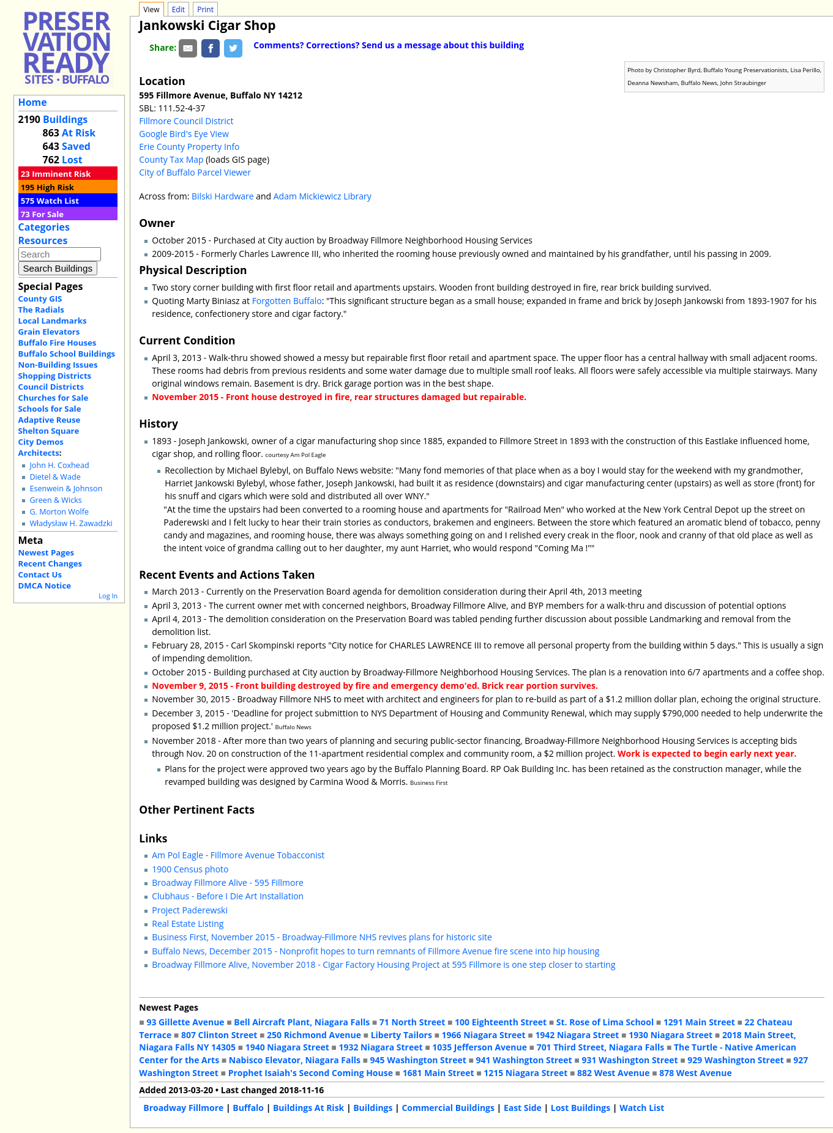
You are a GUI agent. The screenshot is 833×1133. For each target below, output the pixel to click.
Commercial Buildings (448, 1107)
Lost (72, 159)
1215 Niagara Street (525, 1073)
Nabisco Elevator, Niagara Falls (294, 1060)
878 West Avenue (695, 1073)
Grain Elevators (49, 331)
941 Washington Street (524, 1060)
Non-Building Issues (58, 364)
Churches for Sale (53, 397)
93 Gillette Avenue (185, 1022)
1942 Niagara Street (577, 1035)
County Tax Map (171, 159)
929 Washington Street (735, 1060)
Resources (43, 240)
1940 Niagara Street (287, 1047)
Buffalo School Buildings (67, 353)
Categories (44, 227)
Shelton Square (49, 430)
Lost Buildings (580, 1107)
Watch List (58, 200)
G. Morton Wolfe (59, 512)
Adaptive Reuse (49, 419)
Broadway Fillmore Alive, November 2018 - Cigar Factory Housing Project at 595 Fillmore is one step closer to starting (383, 964)
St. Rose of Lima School (605, 1022)
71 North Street (412, 1022)
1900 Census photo (190, 869)
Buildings (65, 119)
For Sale (48, 214)
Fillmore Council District (186, 121)
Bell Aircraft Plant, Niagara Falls (302, 1022)
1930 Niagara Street (670, 1035)
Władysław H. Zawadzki (70, 523)
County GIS (40, 298)
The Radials (41, 309)
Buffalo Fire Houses (57, 342)
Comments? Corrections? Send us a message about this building (388, 45)
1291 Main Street (699, 1022)
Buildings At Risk (308, 1107)
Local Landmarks (52, 320)
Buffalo (248, 1107)
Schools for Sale (49, 408)
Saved (76, 146)
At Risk (78, 132)
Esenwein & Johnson (65, 488)
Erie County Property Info (189, 146)
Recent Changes (50, 563)
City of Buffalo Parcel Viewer (195, 172)
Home (32, 102)
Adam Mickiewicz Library (323, 196)
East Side (523, 1107)
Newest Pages (46, 552)
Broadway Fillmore (183, 1107)
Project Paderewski (190, 910)
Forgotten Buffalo (287, 300)
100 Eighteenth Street (501, 1022)
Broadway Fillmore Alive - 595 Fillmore (228, 882)
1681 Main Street (438, 1073)
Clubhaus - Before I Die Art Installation (228, 896)
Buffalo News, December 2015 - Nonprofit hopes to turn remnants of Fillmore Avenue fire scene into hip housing (375, 951)
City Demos (41, 441)
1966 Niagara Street (484, 1035)
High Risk (55, 187)
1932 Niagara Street (380, 1047)
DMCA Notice (44, 585)
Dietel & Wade (54, 477)
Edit (178, 9)
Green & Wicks (55, 500)
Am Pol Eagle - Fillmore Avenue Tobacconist (238, 855)
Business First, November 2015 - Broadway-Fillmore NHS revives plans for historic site (321, 937)
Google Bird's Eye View (183, 133)
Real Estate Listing (187, 923)
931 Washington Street (629, 1060)
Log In (108, 595)
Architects (38, 452)
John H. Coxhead (59, 465)
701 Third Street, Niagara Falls (601, 1047)
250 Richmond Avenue (314, 1035)
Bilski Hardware (223, 196)
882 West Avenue (613, 1073)
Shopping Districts (55, 375)
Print (205, 9)
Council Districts (51, 386)
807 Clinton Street (219, 1035)
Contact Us (40, 574)
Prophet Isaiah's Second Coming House (310, 1073)
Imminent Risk (61, 173)
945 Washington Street (418, 1060)
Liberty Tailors (401, 1035)
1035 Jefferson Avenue (479, 1047)
